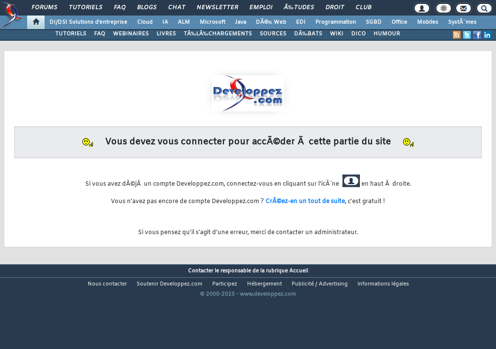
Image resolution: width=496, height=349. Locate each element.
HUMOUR (386, 34)
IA (165, 22)
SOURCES (273, 34)
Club (363, 8)
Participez (224, 276)
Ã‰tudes (299, 8)
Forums (44, 8)
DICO (358, 34)
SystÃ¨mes (462, 22)
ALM (184, 22)
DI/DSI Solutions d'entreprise (88, 22)
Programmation (335, 22)
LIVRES (166, 34)
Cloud (145, 22)
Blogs (146, 8)
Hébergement (264, 276)
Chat (176, 8)
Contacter (200, 263)
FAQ (119, 8)
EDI (301, 22)
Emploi (260, 8)
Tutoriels (85, 8)
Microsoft (212, 22)
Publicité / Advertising (320, 276)
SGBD (374, 22)
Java (240, 22)
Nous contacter (107, 276)
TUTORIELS (70, 34)
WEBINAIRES (131, 34)
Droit (335, 8)
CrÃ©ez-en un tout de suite (305, 202)
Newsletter (217, 8)
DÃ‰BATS (308, 34)
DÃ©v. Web (271, 22)
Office (399, 22)
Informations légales (383, 276)
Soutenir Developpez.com (169, 276)
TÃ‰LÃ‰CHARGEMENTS (218, 34)
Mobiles (427, 22)
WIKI (336, 34)
